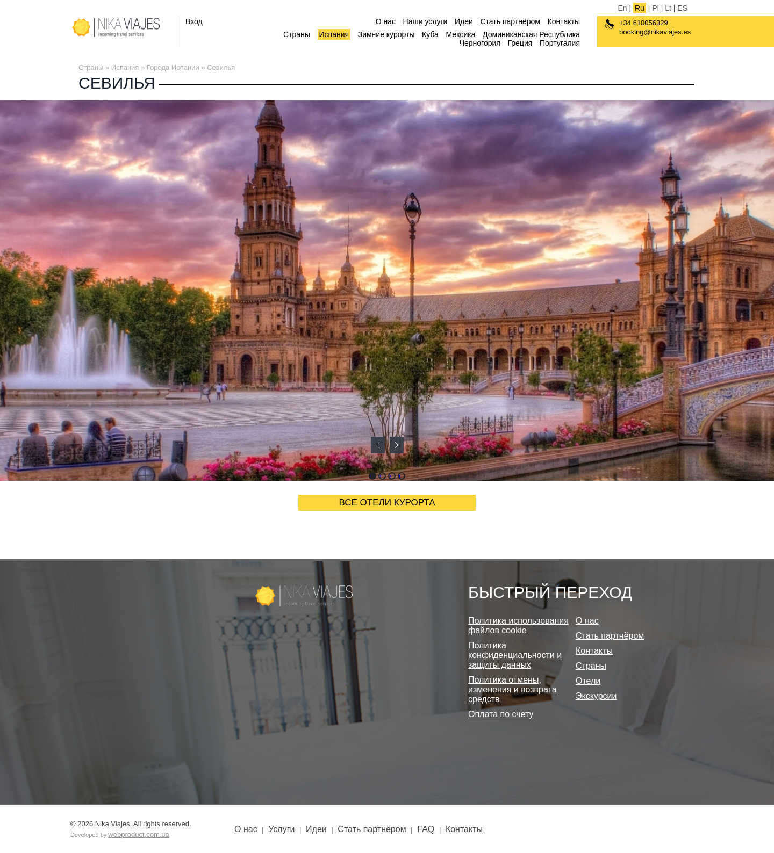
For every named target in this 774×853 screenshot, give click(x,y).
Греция (520, 43)
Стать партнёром (510, 21)
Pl (655, 8)
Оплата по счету (501, 714)
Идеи (464, 21)
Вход (194, 21)
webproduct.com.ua (138, 834)
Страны (296, 34)
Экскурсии (596, 695)
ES (682, 8)
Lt (668, 8)
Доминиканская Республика (531, 34)
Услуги (281, 829)
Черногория (480, 43)
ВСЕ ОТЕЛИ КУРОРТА (387, 502)
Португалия (560, 43)
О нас (386, 21)
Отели (588, 680)
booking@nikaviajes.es (655, 32)
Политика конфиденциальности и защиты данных (515, 655)
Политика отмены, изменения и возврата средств (512, 689)
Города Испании (173, 67)
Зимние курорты (386, 34)
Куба (430, 34)
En (622, 8)
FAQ (425, 829)
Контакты (564, 21)
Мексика (461, 34)
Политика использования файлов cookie (518, 625)
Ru (639, 8)
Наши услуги (425, 21)
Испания (334, 34)
